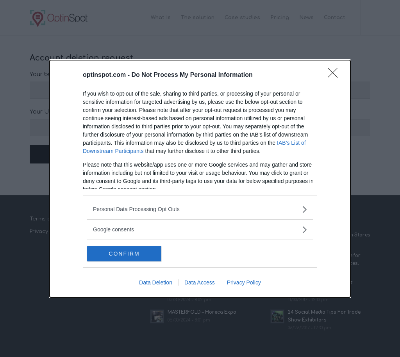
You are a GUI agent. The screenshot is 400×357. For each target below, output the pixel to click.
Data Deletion (155, 282)
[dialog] (200, 178)
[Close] (335, 75)
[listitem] (200, 209)
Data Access (199, 282)
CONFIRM (124, 253)
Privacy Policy (244, 282)
